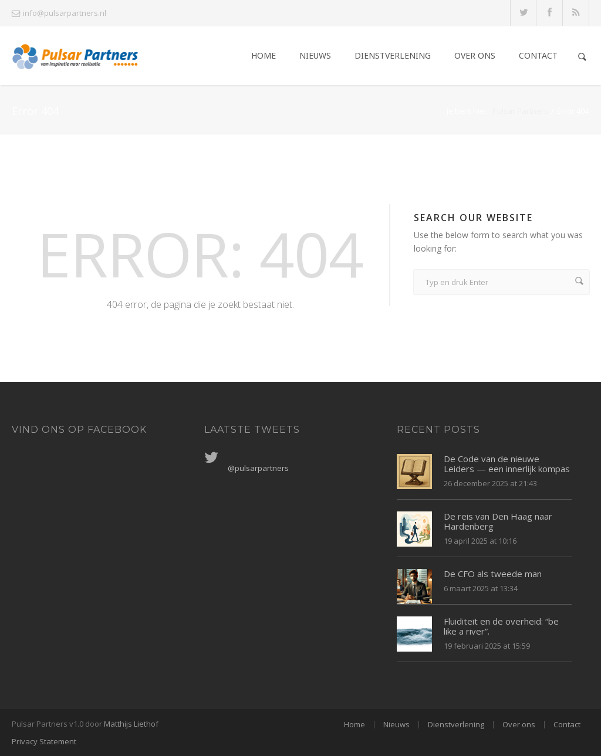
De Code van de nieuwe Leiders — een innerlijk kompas (507, 463)
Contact (538, 55)
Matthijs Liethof (131, 723)
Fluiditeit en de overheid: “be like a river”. (501, 626)
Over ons (474, 55)
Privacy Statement (44, 741)
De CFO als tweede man (493, 573)
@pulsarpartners (258, 468)
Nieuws (315, 55)
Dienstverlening (392, 55)
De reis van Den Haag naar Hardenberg (498, 521)
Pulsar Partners (520, 111)
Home (263, 55)
